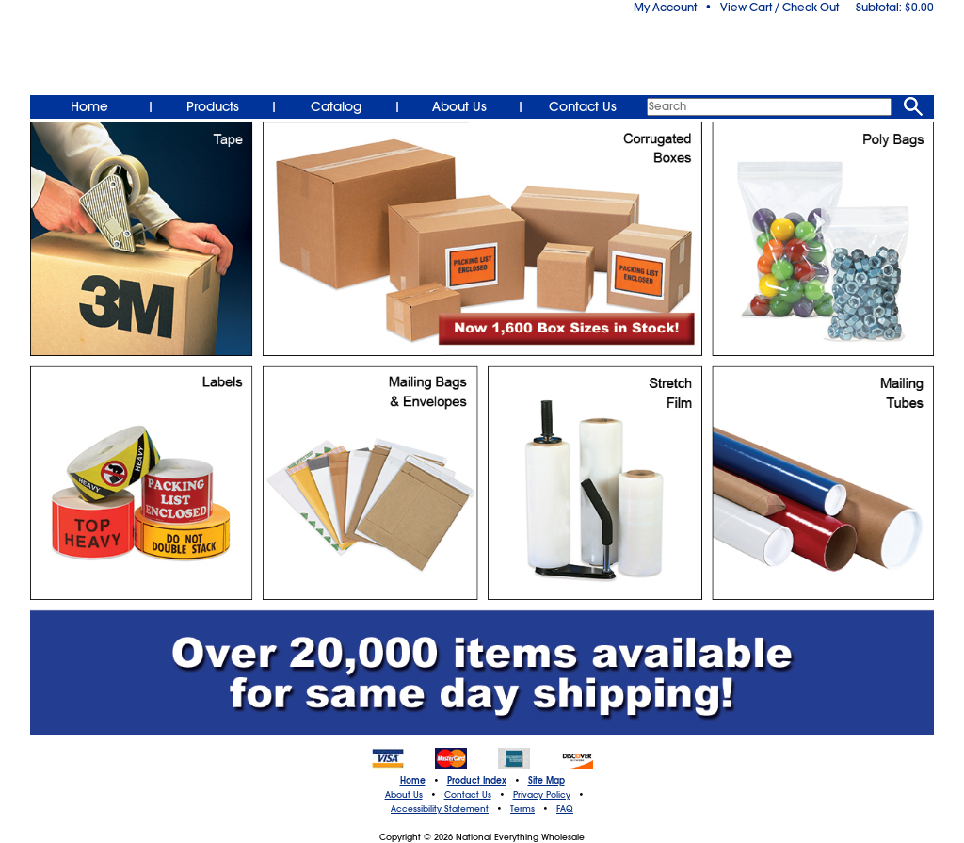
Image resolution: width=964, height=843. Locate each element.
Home (89, 106)
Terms (522, 809)
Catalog (336, 106)
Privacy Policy (541, 795)
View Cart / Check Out (779, 7)
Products (212, 106)
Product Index (476, 780)
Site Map (546, 780)
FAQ (564, 809)
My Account (665, 7)
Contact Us (583, 106)
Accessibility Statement (440, 809)
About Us (459, 106)
